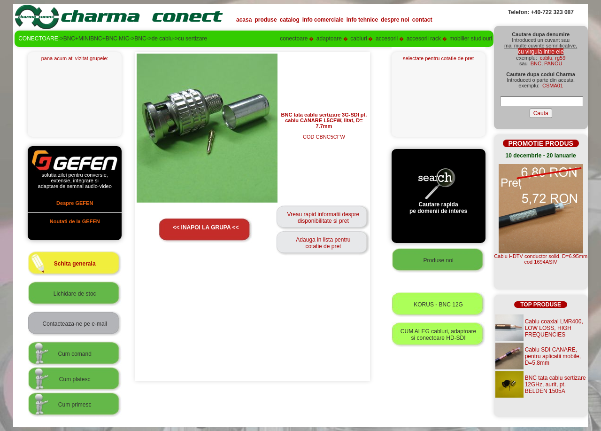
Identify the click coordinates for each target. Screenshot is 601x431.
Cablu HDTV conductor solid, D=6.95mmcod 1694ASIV (540, 259)
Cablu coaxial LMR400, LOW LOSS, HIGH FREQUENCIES (554, 328)
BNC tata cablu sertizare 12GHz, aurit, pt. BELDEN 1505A (555, 384)
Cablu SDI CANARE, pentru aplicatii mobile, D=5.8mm (553, 356)
